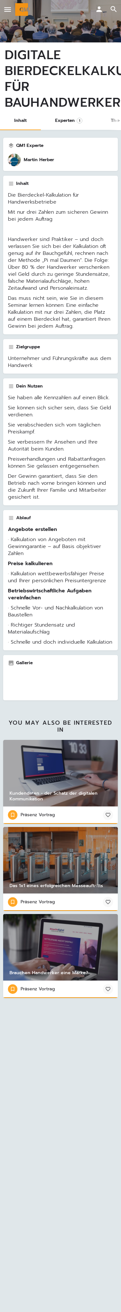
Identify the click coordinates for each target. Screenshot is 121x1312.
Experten (68, 120)
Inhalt (20, 120)
